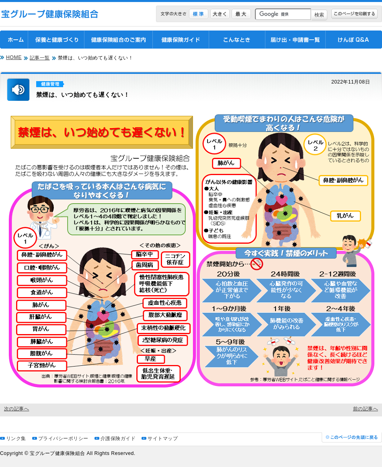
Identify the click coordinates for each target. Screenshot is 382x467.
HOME (14, 57)
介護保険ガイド (118, 438)
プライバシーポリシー (63, 438)
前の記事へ (365, 409)
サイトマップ (163, 438)
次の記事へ (16, 409)
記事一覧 (40, 58)
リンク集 (16, 438)
